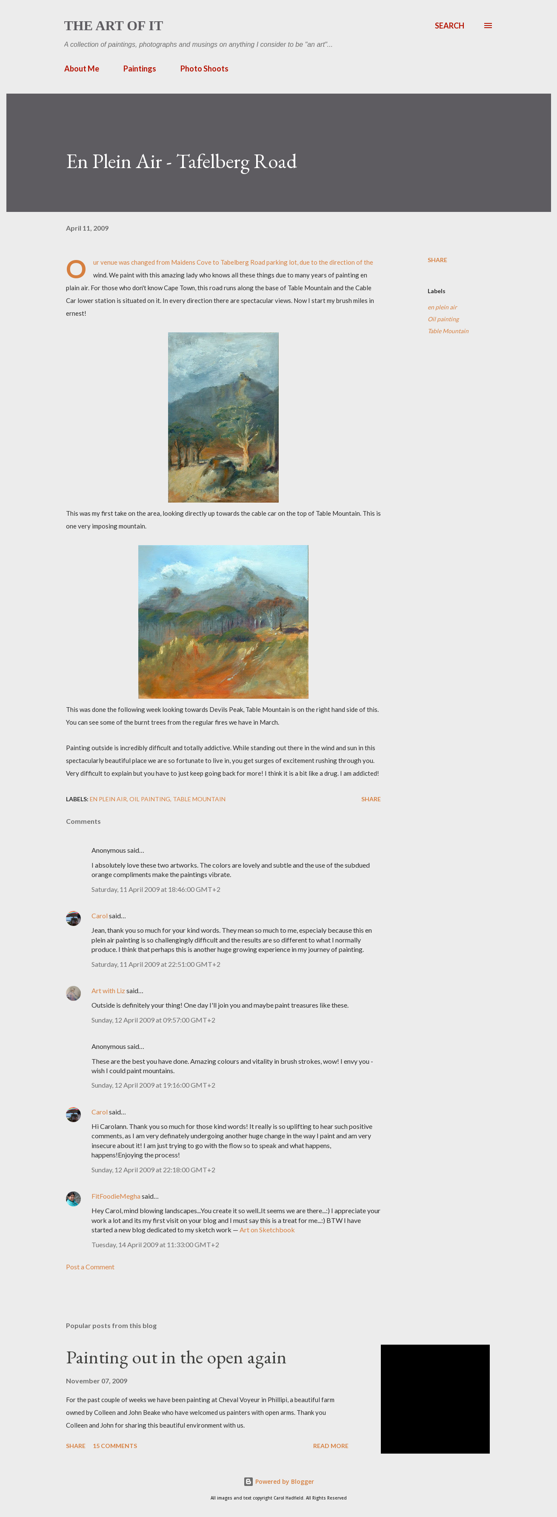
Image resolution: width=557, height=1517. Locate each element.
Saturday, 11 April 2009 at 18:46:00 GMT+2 (155, 889)
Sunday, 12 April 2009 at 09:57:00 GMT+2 (153, 1020)
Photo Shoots (204, 68)
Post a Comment (90, 1267)
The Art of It (113, 25)
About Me (81, 68)
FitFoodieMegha (115, 1196)
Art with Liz (108, 990)
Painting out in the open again (176, 1357)
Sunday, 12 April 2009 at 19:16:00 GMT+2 (153, 1085)
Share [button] (437, 259)
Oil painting (443, 319)
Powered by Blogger (278, 1481)
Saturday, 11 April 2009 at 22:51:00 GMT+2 (155, 964)
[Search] (449, 25)
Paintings (139, 68)
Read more (330, 1445)
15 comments (115, 1445)
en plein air (442, 307)
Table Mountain (448, 330)
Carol (99, 915)
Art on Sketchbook (267, 1230)
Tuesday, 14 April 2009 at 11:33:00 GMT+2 (155, 1244)
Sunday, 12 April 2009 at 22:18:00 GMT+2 (153, 1170)
